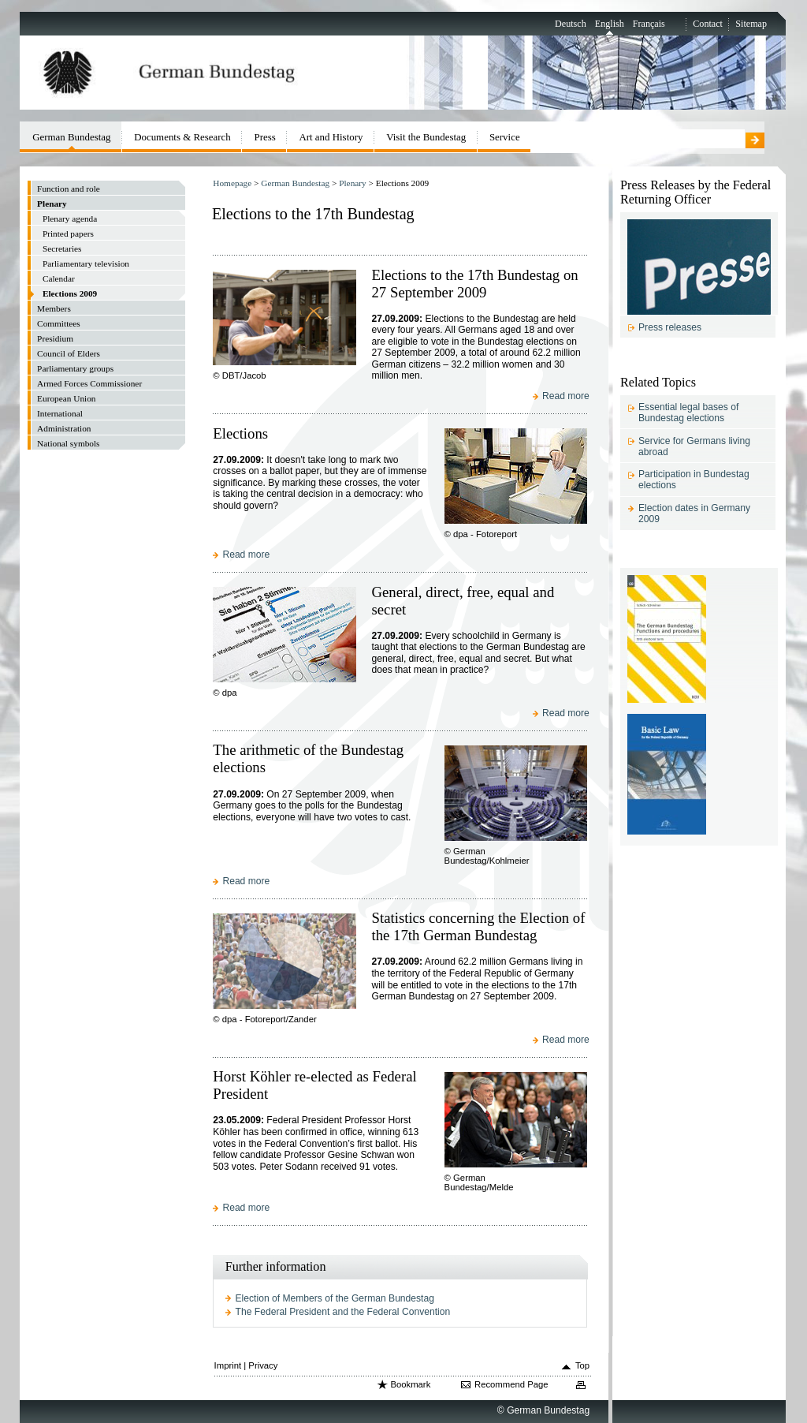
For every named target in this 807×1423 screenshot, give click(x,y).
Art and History (331, 137)
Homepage (232, 183)
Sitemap (751, 23)
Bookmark (410, 1384)
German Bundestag (295, 183)
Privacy (262, 1365)
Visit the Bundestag (426, 137)
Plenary (352, 183)
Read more (565, 396)
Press (264, 137)
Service (504, 137)
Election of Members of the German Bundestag (335, 1298)
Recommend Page (511, 1384)
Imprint (228, 1365)
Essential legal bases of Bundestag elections (688, 413)
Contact (708, 23)
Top (582, 1365)
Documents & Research (182, 137)
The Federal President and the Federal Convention (343, 1311)
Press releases (669, 327)
